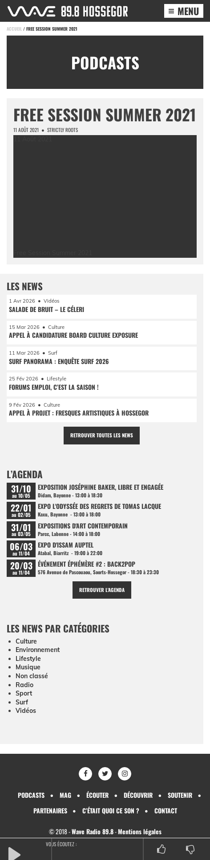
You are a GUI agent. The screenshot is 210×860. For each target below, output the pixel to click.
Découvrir (138, 795)
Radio (24, 685)
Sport (24, 693)
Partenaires (50, 810)
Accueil (14, 28)
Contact (165, 810)
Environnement (38, 650)
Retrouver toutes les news (101, 435)
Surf (22, 702)
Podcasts (31, 795)
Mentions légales (140, 831)
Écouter (97, 795)
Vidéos (26, 711)
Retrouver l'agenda (102, 589)
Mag (65, 795)
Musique (28, 667)
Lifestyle (28, 659)
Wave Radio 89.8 (92, 831)
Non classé (32, 676)
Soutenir (180, 795)
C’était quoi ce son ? (110, 810)
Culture (26, 641)
